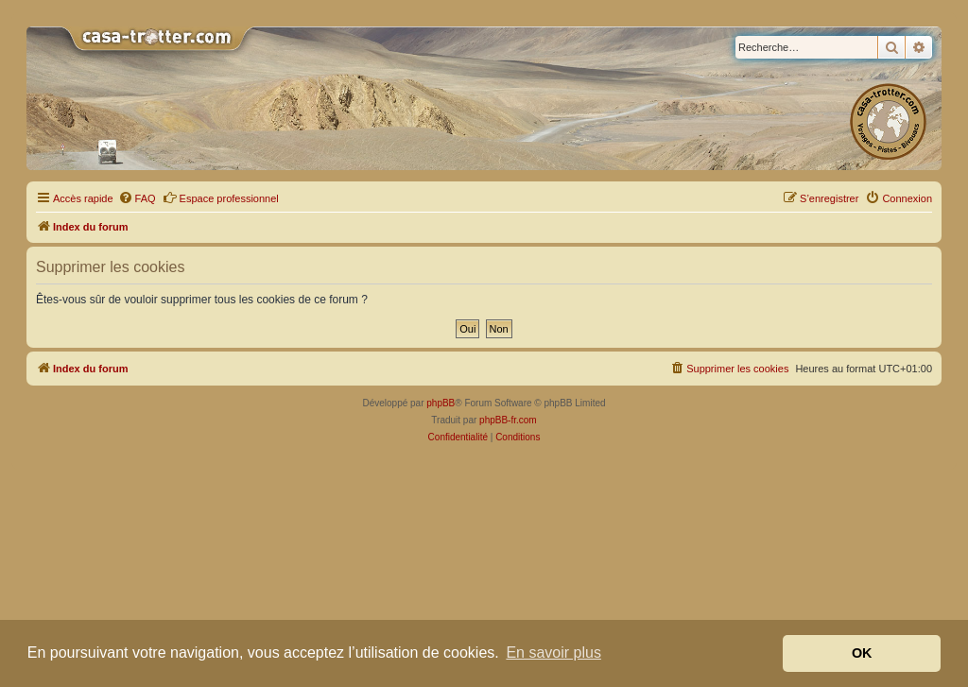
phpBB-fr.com (508, 420)
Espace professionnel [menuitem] (221, 197)
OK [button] (862, 653)
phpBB (440, 403)
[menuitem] (137, 198)
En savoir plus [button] (553, 652)
